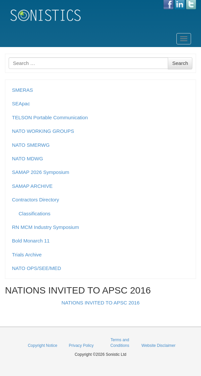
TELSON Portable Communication (50, 117)
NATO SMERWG (31, 145)
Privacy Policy (81, 345)
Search (180, 63)
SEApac (21, 103)
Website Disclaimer (158, 345)
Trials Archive (27, 254)
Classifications (34, 213)
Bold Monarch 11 (31, 240)
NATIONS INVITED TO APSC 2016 (100, 302)
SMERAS (22, 90)
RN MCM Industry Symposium (45, 227)
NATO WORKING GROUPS (43, 131)
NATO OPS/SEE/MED (36, 268)
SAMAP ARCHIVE (32, 186)
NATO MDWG (27, 158)
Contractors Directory (35, 199)
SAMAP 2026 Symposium (40, 172)
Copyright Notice (42, 345)
